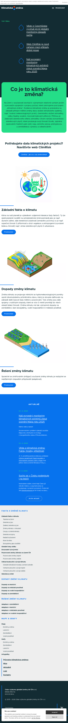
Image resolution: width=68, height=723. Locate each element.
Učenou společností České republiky (31, 458)
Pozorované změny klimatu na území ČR (16, 552)
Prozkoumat (8, 232)
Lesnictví (6, 630)
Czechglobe (9, 708)
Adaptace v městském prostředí (13, 610)
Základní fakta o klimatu (10, 516)
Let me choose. (36, 718)
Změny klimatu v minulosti (12, 528)
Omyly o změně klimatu (11, 531)
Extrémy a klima (8, 627)
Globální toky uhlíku (9, 546)
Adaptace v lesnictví (9, 607)
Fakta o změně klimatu (15, 511)
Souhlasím (65, 2)
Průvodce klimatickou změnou (15, 660)
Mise (5, 664)
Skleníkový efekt (8, 574)
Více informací (19, 3)
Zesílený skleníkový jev (11, 525)
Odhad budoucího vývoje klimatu (14, 562)
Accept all (54, 712)
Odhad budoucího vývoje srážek (14, 571)
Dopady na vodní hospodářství (13, 590)
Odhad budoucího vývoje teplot (14, 568)
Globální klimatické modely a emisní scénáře (18, 565)
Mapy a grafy (9, 619)
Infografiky (5, 654)
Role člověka (7, 540)
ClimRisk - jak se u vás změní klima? (34, 154)
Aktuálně (7, 667)
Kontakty (7, 675)
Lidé (5, 671)
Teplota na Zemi (8, 519)
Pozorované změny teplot (12, 556)
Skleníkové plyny (9, 534)
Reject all (54, 717)
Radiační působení (9, 537)
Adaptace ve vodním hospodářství (14, 613)
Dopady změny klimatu (14, 579)
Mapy (4, 624)
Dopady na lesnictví (9, 584)
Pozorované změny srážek (12, 559)
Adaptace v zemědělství (10, 604)
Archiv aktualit (34, 498)
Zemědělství (7, 633)
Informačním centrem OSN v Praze (30, 460)
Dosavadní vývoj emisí (10, 549)
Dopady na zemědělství (10, 593)
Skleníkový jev (8, 522)
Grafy (4, 639)
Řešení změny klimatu (14, 599)
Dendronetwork (27, 490)
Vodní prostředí (8, 636)
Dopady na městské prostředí (12, 587)
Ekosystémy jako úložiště (11, 543)
